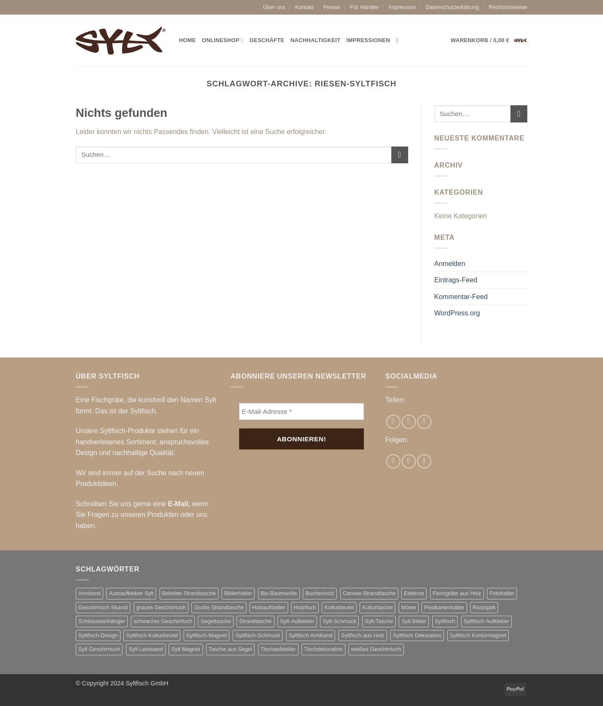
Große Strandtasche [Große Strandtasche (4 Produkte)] (218, 607)
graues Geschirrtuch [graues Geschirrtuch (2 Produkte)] (161, 607)
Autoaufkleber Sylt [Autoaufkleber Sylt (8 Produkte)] (131, 593)
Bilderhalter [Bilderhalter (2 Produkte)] (238, 593)
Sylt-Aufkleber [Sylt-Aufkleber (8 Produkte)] (297, 621)
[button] (489, 40)
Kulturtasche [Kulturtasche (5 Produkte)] (377, 607)
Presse (332, 7)
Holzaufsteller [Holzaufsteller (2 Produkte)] (269, 607)
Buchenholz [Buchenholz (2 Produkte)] (319, 593)
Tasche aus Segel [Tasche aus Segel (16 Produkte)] (230, 649)
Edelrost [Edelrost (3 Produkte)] (414, 593)
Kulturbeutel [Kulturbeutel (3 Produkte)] (339, 607)
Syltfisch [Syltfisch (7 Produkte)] (445, 621)
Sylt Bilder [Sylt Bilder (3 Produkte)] (413, 621)
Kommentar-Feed (461, 296)
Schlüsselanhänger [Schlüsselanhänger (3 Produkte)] (101, 621)
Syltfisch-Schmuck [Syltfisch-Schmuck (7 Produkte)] (257, 635)
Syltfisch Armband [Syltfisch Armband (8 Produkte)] (310, 635)
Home (187, 40)
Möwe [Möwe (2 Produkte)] (408, 607)
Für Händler (364, 7)
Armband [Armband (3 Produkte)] (89, 593)
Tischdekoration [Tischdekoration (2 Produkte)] (323, 649)
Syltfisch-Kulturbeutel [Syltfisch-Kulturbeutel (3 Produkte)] (152, 635)
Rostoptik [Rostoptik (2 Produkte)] (484, 607)
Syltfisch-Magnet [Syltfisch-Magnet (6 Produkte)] (206, 635)
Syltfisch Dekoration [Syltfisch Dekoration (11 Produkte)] (417, 635)
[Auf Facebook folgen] (393, 461)
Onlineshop (222, 40)
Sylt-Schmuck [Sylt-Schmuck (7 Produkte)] (339, 621)
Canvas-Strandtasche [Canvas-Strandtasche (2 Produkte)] (369, 593)
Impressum (402, 7)
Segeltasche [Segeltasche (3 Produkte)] (215, 621)
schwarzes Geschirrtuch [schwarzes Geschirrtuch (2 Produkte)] (162, 621)
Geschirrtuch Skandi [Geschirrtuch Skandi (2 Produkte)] (103, 607)
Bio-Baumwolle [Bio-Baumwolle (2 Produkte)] (279, 593)
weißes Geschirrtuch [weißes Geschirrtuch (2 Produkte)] (376, 649)
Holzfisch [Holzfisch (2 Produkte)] (305, 607)
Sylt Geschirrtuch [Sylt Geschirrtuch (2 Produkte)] (99, 649)
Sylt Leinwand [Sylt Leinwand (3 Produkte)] (146, 649)
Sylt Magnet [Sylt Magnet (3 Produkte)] (185, 649)
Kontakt (304, 7)
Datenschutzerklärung (452, 7)
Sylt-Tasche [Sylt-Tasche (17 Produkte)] (379, 621)
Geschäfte (266, 40)
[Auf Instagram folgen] (409, 461)
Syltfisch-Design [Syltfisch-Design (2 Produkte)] (98, 635)
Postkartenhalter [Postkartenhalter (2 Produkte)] (444, 607)
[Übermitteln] (399, 155)
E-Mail (178, 503)
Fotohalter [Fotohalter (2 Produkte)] (501, 593)
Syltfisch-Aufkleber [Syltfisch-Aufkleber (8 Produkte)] (486, 621)
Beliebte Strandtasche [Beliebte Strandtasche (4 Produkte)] (189, 593)
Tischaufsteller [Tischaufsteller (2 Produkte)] (278, 649)
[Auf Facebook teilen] (393, 422)
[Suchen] (399, 40)
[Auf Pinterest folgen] (424, 461)
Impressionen (368, 40)
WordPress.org (457, 313)
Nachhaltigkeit (315, 40)
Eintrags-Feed (456, 280)
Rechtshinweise (508, 7)
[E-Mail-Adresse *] (301, 411)
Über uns (274, 7)
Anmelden (449, 263)
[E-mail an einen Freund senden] (409, 422)
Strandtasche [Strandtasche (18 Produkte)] (255, 621)
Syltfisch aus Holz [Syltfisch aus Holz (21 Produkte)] (363, 635)
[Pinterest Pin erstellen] (424, 422)
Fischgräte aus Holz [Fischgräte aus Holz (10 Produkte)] (457, 593)
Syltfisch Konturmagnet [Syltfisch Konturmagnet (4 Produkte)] (478, 635)
